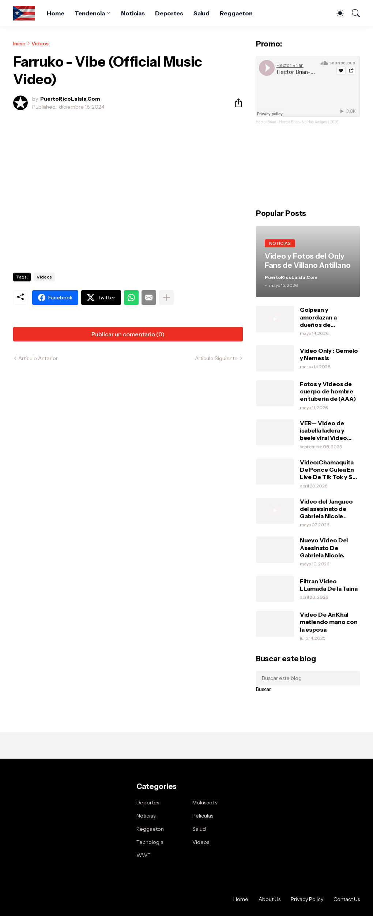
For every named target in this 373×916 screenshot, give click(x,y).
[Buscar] (352, 13)
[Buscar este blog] (308, 678)
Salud (201, 13)
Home (55, 13)
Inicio (19, 43)
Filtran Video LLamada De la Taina (329, 584)
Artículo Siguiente (216, 358)
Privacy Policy (307, 899)
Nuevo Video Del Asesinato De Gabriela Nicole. (324, 547)
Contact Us (347, 899)
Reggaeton (236, 13)
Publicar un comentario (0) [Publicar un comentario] (128, 334)
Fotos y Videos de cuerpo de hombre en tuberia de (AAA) (328, 391)
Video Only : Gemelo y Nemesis (329, 354)
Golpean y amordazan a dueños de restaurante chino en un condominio (330, 317)
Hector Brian (266, 122)
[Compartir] (235, 103)
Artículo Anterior (38, 358)
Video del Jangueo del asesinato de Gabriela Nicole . (326, 509)
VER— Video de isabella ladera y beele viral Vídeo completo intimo (324, 430)
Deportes (169, 13)
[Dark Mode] (336, 13)
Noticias (133, 13)
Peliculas (202, 815)
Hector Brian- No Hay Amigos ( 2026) (309, 122)
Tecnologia (149, 842)
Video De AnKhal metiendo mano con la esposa (329, 622)
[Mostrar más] (166, 297)
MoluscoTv (205, 802)
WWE (143, 855)
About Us (269, 899)
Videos (40, 43)
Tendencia (90, 13)
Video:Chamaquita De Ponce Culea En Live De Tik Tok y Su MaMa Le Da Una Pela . (329, 470)
